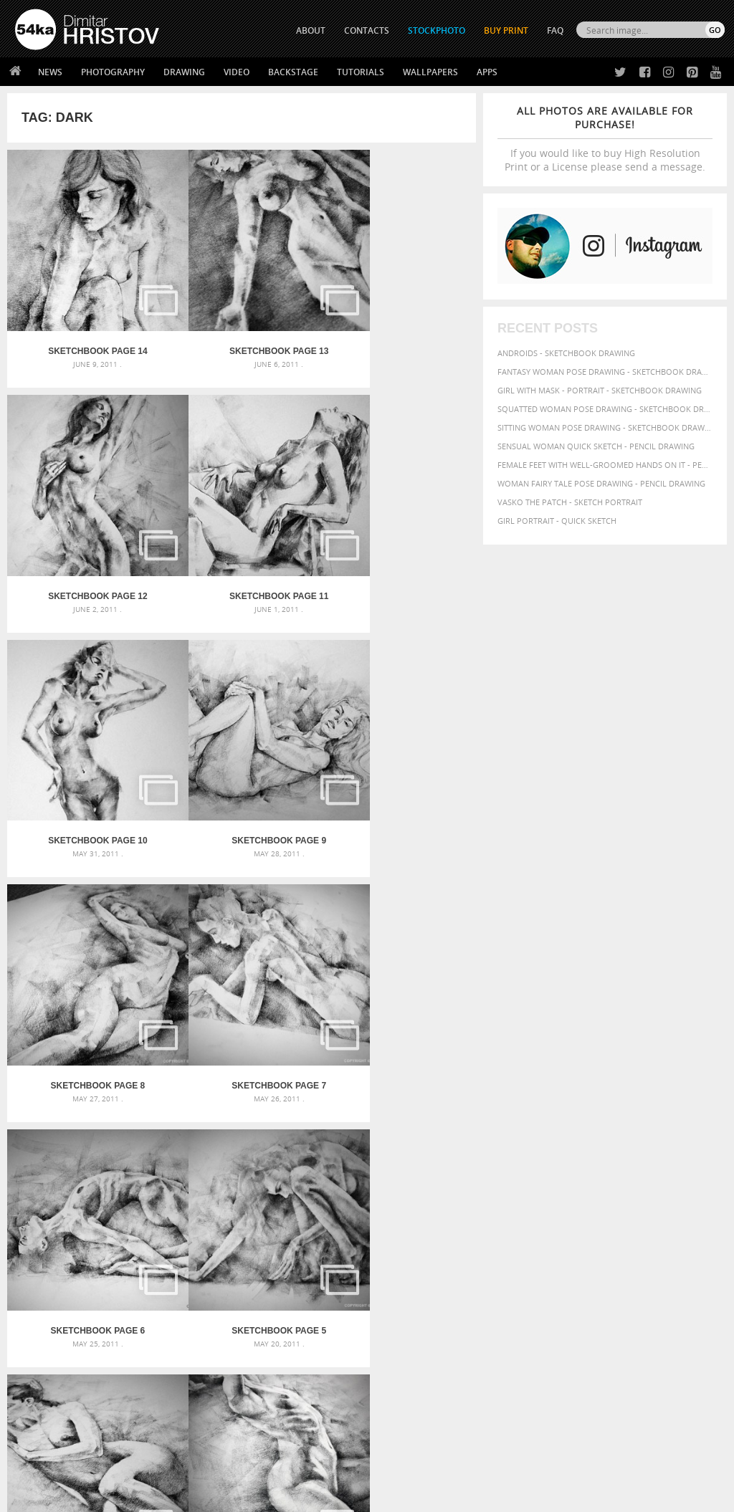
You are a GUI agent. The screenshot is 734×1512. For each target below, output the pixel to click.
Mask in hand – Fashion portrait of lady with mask (126, 1210)
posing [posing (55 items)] (533, 1243)
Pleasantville (287, 1210)
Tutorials (360, 72)
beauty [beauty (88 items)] (563, 1189)
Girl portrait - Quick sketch (556, 520)
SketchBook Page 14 (85, 326)
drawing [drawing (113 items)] (522, 1203)
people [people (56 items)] (595, 1230)
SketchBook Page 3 (398, 986)
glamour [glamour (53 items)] (696, 1205)
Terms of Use (213, 1496)
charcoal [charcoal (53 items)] (652, 1190)
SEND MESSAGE (630, 1379)
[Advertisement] (370, 1095)
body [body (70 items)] (620, 1190)
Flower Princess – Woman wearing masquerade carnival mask (127, 1245)
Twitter (399, 1341)
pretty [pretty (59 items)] (561, 1243)
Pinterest (402, 1397)
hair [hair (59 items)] (505, 1218)
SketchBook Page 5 (85, 986)
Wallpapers (430, 72)
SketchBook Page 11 (85, 546)
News (50, 72)
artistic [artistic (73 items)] (574, 1176)
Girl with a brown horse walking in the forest (358, 1193)
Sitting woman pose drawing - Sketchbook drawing (604, 427)
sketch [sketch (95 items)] (595, 1242)
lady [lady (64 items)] (648, 1218)
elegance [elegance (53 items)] (568, 1205)
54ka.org (134, 1496)
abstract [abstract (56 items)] (514, 1177)
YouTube (400, 1415)
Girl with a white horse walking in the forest (355, 1176)
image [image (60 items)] (624, 1218)
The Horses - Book (52, 1394)
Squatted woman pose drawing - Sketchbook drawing (604, 408)
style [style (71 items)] (651, 1243)
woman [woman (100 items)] (548, 1256)
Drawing (184, 72)
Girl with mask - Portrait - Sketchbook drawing (599, 390)
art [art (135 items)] (543, 1175)
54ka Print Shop (47, 1340)
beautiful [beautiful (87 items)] (521, 1189)
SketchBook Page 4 (241, 986)
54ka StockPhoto (51, 1358)
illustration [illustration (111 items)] (574, 1217)
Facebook (403, 1359)
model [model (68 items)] (674, 1217)
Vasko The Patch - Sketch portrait (569, 502)
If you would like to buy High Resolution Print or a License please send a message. (604, 138)
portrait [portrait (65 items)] (693, 1230)
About (204, 1340)
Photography (113, 72)
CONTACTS (366, 30)
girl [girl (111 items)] (665, 1203)
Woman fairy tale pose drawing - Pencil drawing (601, 483)
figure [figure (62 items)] (638, 1205)
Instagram (404, 1378)
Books (204, 1376)
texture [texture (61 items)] (681, 1243)
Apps (487, 72)
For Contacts (220, 1412)
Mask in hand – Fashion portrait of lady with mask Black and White (127, 1193)
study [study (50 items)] (626, 1243)
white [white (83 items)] (511, 1256)
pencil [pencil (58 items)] (568, 1230)
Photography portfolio (67, 1376)
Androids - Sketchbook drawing (566, 353)
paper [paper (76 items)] (540, 1230)
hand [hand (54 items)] (525, 1218)
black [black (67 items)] (594, 1190)
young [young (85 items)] (615, 1256)
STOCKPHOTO (436, 30)
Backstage (293, 72)
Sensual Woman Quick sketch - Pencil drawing (596, 446)
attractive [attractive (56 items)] (614, 1177)
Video (236, 72)
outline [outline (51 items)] (511, 1230)
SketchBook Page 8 (85, 766)
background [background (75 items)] (667, 1176)
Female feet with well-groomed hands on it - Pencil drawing (604, 464)
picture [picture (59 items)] (658, 1230)
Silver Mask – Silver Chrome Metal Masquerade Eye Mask (127, 1227)
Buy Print (506, 30)
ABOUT (310, 30)
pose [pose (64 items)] (507, 1243)
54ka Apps (34, 1412)
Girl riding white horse (308, 1227)
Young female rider (300, 1245)
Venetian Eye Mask (249, 1463)
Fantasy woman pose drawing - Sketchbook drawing (604, 371)
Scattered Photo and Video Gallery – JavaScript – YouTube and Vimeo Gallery (127, 1176)
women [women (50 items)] (583, 1257)
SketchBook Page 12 (397, 326)
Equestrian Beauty (164, 1463)
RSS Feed (313, 1463)
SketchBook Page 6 (398, 766)
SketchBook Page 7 (241, 766)
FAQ (555, 30)
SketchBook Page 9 (398, 546)
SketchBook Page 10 (241, 546)
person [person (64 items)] (626, 1230)
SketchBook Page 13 (241, 326)
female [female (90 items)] (605, 1203)
